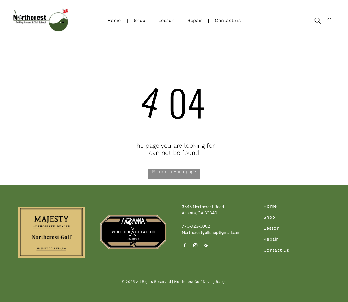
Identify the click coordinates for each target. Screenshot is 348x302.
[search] (317, 21)
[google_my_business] (206, 246)
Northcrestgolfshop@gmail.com (211, 232)
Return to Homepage (174, 171)
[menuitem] (115, 20)
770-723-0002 (196, 226)
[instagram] (196, 246)
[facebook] (185, 246)
